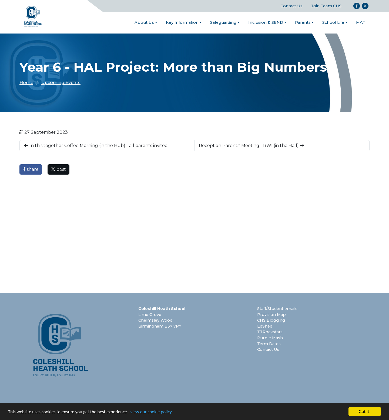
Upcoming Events (61, 82)
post (58, 169)
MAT (360, 22)
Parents (303, 22)
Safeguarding (223, 22)
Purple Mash (270, 337)
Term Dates (269, 343)
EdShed (264, 326)
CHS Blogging (271, 320)
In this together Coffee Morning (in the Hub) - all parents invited (96, 145)
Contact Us (291, 6)
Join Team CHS (326, 6)
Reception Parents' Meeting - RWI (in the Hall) (251, 145)
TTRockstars (270, 331)
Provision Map (271, 314)
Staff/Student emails (277, 308)
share (31, 169)
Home (26, 82)
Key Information (182, 22)
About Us (144, 22)
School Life (333, 22)
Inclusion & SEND (265, 22)
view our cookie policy (151, 412)
